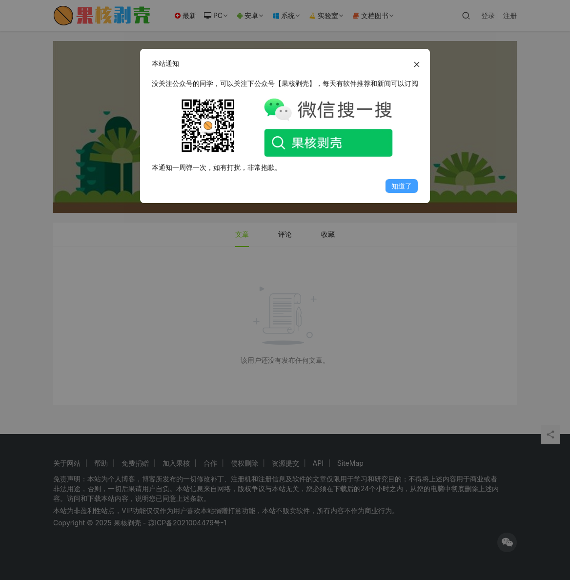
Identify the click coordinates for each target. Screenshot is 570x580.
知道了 (401, 186)
